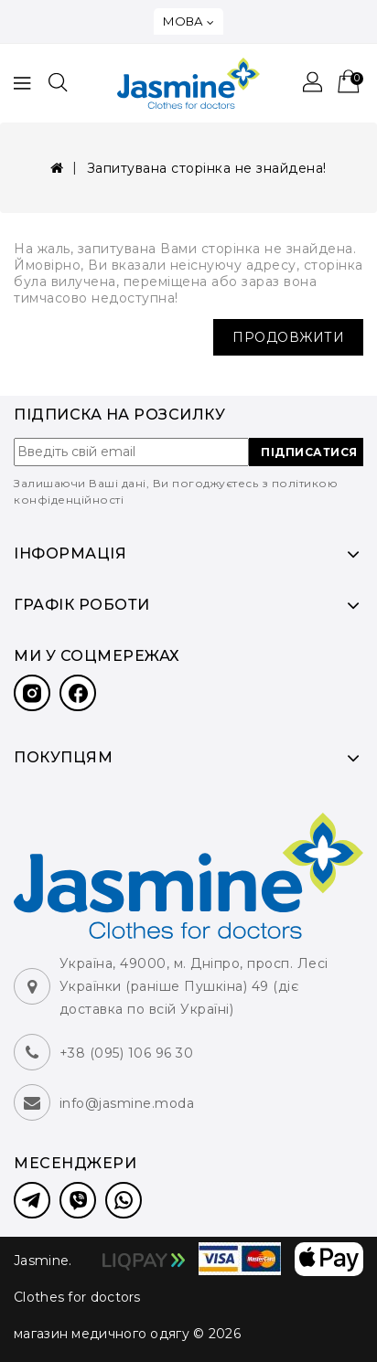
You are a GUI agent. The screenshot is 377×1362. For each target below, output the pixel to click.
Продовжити (288, 337)
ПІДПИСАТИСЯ (309, 452)
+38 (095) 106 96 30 (126, 1053)
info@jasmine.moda (127, 1103)
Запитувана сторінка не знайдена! (207, 168)
